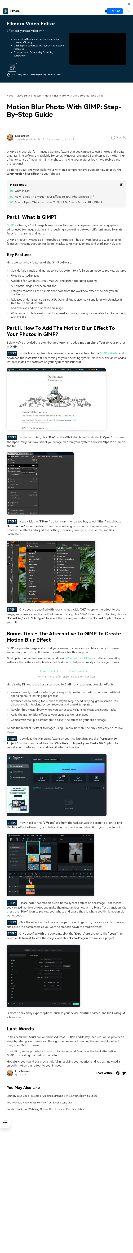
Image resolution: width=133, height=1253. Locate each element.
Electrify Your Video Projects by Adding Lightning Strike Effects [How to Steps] (52, 1095)
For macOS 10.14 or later (81, 676)
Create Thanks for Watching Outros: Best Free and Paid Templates (45, 1109)
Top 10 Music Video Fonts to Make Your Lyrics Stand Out (39, 1102)
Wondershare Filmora (79, 658)
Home (10, 95)
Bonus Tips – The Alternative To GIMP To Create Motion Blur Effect (58, 202)
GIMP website (109, 353)
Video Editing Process (29, 95)
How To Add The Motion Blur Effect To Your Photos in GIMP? (54, 196)
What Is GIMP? (24, 191)
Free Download (49, 671)
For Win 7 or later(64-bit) (52, 676)
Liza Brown (22, 135)
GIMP (10, 225)
